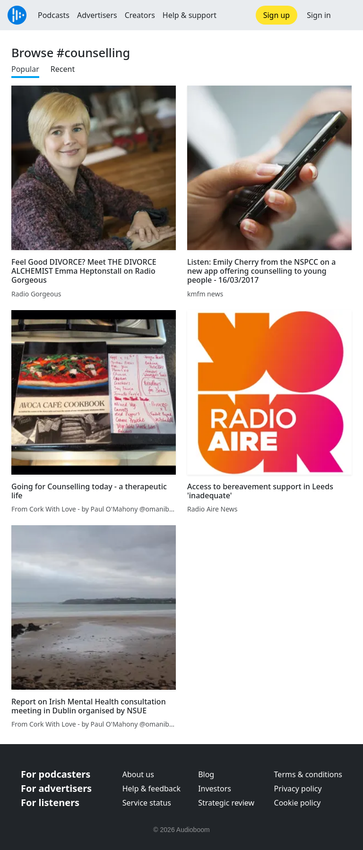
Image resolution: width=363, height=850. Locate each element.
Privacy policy (298, 788)
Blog (206, 774)
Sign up (276, 15)
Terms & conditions (308, 774)
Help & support (189, 15)
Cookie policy (297, 803)
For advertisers (56, 788)
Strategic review (226, 803)
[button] (346, 15)
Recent (63, 69)
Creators (140, 15)
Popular (25, 69)
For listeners (50, 802)
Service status (146, 803)
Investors (214, 788)
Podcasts (53, 15)
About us (138, 774)
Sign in (319, 15)
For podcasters (55, 774)
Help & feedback (151, 788)
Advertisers (97, 15)
